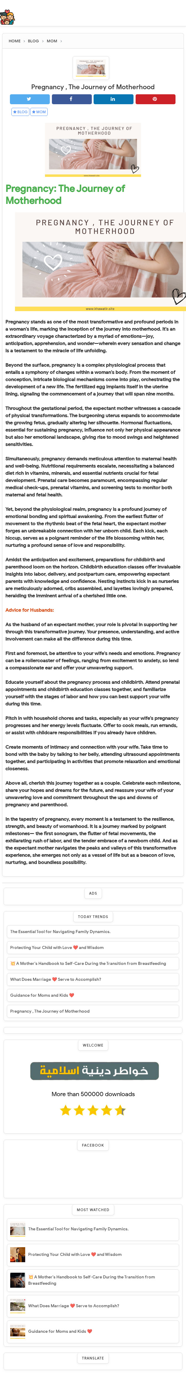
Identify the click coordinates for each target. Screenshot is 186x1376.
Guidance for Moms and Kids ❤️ (42, 995)
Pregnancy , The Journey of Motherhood (50, 1011)
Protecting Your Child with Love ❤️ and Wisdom (57, 947)
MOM (39, 112)
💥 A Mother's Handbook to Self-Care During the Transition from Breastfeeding (88, 963)
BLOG (20, 112)
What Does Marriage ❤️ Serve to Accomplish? (55, 979)
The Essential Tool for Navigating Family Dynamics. (60, 931)
